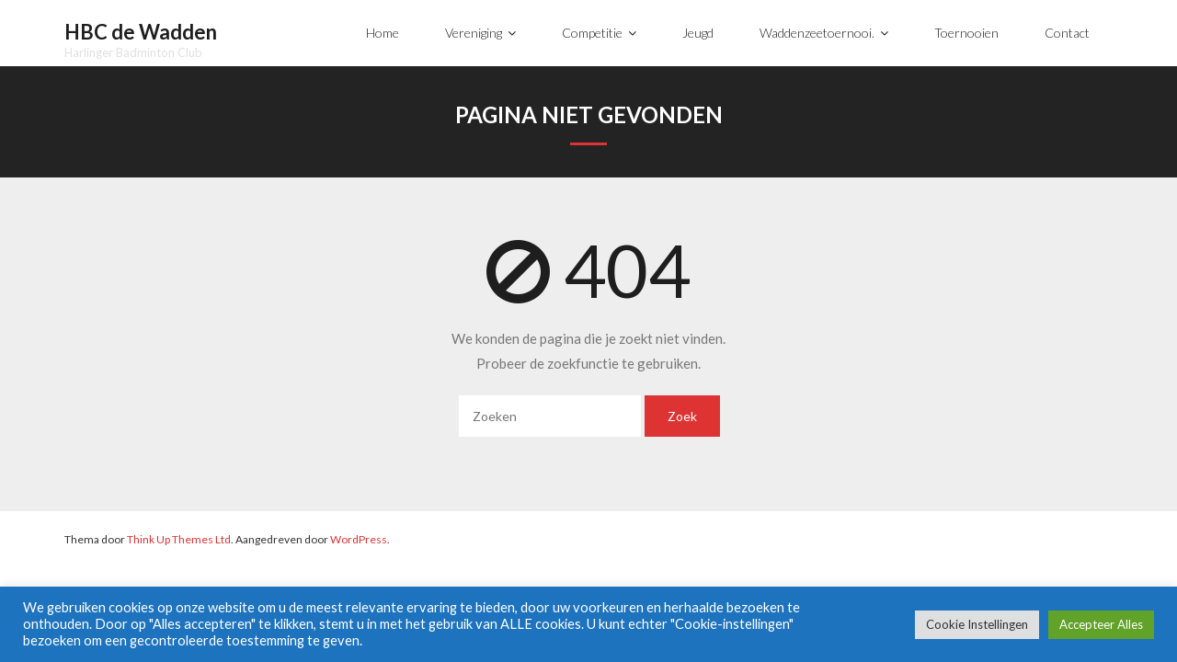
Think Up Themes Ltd (179, 539)
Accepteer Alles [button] (1101, 624)
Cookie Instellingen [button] (977, 624)
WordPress (358, 539)
